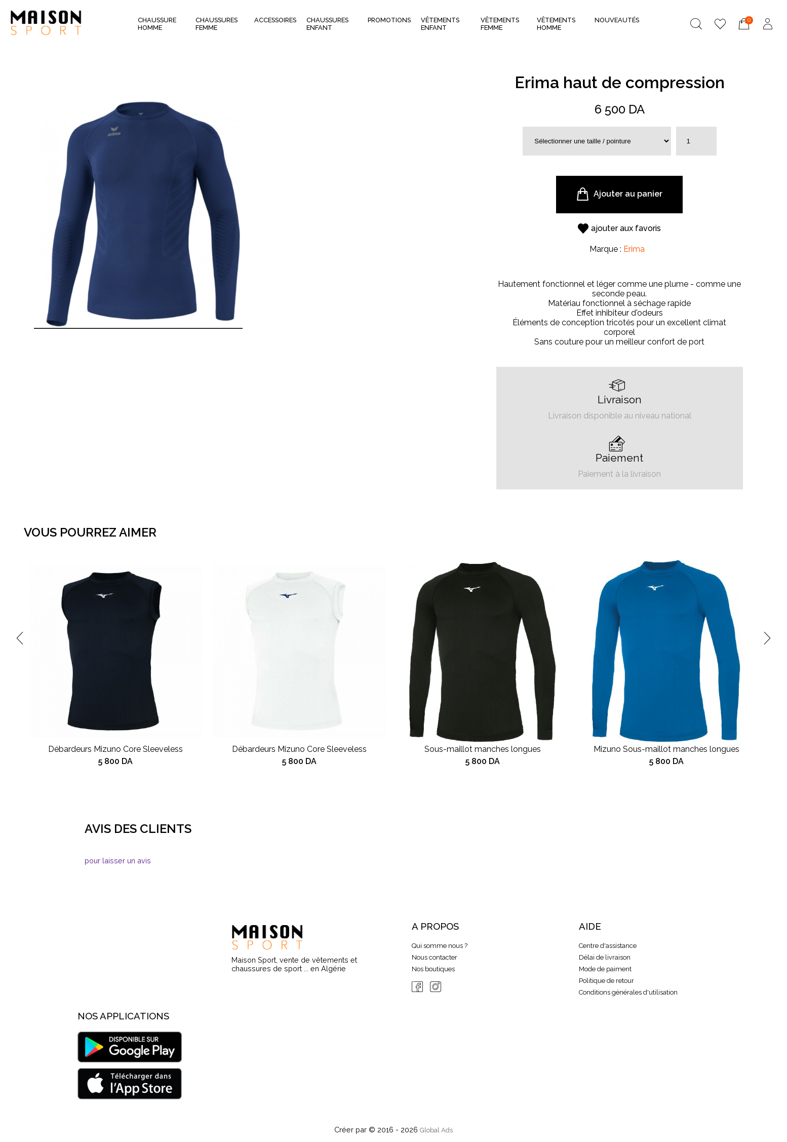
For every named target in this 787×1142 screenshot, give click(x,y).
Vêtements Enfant (440, 23)
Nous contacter (434, 957)
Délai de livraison (605, 957)
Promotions (389, 20)
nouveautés (617, 20)
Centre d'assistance (608, 945)
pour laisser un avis (118, 860)
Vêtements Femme (500, 23)
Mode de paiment (605, 969)
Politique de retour (606, 980)
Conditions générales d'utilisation (628, 992)
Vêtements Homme (556, 23)
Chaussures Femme (216, 23)
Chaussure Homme (157, 23)
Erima (634, 249)
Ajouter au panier (619, 194)
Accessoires (275, 23)
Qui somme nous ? (439, 945)
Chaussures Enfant (327, 23)
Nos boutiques (433, 969)
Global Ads (436, 1130)
